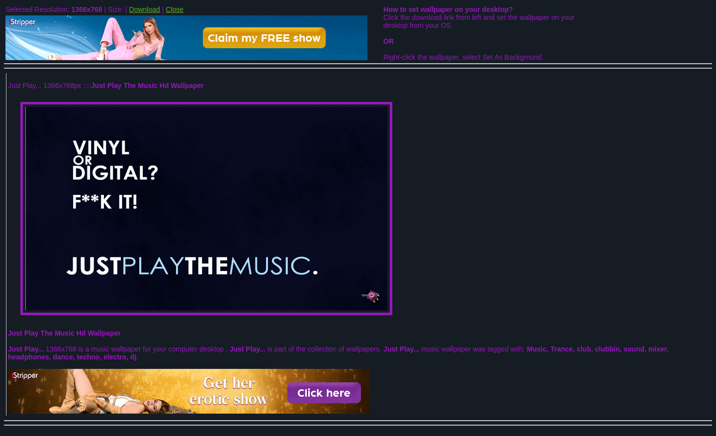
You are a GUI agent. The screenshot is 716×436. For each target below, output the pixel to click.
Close (174, 9)
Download (144, 9)
